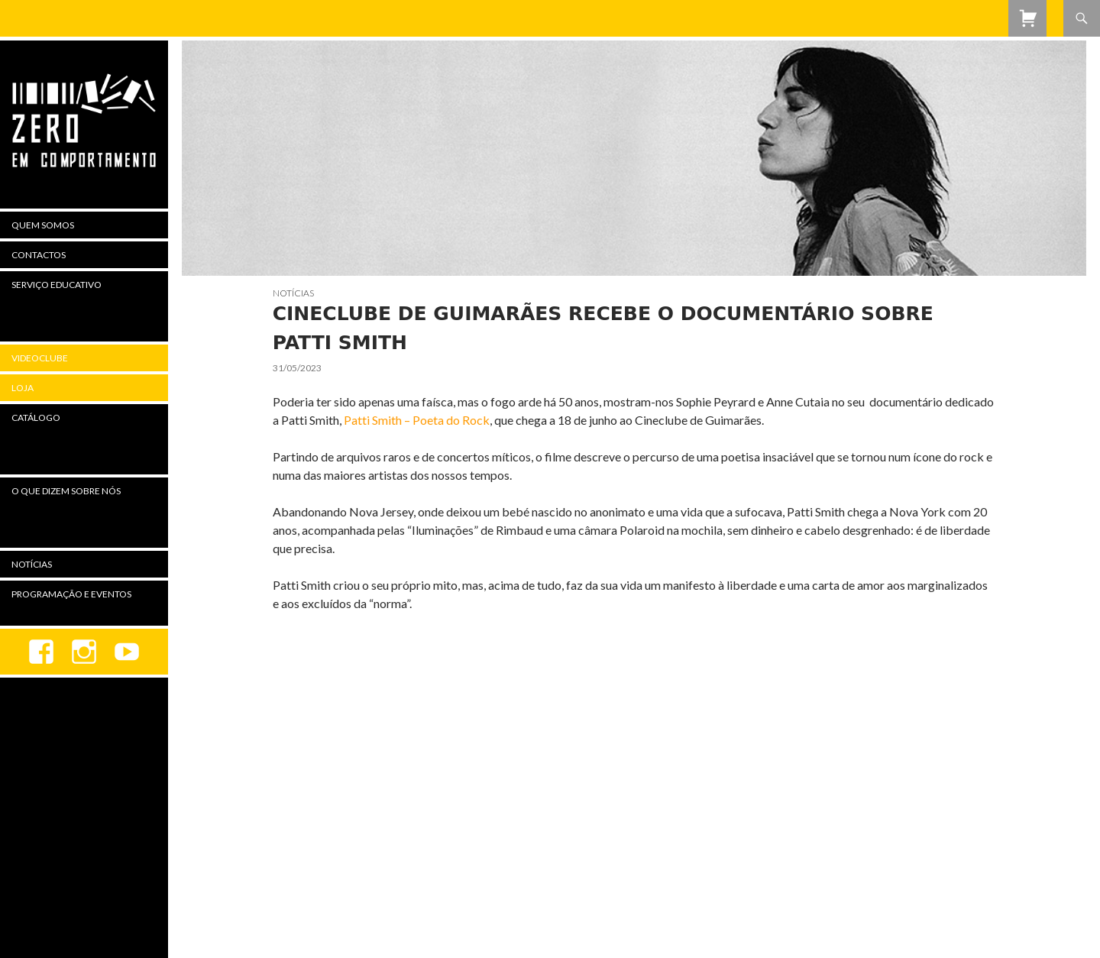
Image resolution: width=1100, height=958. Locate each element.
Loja (22, 387)
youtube (126, 652)
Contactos (38, 255)
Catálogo (35, 417)
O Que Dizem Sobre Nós (66, 491)
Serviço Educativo (56, 284)
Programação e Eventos (71, 594)
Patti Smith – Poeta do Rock (417, 420)
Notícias (293, 293)
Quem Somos (42, 225)
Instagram (84, 652)
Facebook (41, 652)
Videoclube (39, 358)
